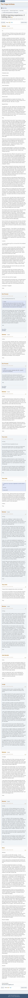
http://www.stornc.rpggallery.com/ (8, 984)
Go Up (2, 987)
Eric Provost (5, 294)
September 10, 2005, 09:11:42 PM (7, 686)
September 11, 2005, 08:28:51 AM (7, 803)
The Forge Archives (8, 4)
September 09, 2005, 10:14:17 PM (7, 480)
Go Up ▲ (18, 995)
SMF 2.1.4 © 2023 (11, 996)
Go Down (3, 22)
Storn (3, 847)
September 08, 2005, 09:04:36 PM (7, 393)
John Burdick (5, 655)
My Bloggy (4, 330)
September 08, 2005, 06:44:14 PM (7, 336)
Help (9, 995)
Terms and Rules (13, 995)
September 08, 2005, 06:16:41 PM (7, 28)
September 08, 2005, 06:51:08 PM (7, 365)
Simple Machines (17, 996)
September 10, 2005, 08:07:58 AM (7, 608)
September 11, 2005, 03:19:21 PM (7, 849)
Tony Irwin (4, 437)
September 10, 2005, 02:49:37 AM (7, 586)
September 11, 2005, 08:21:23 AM (7, 754)
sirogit (3, 684)
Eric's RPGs (4, 329)
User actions (24, 22)
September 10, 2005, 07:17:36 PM (7, 657)
